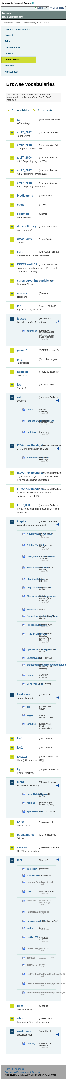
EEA (19, 3)
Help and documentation (18, 29)
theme (30, 675)
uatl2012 (31, 724)
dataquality (24, 239)
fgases (21, 318)
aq (18, 119)
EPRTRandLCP (27, 264)
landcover (24, 694)
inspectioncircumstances (33, 421)
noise (20, 822)
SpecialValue (33, 658)
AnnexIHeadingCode (33, 457)
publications (25, 834)
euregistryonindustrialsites (28, 280)
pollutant (31, 432)
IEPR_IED (23, 505)
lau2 (20, 747)
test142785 (32, 937)
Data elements (12, 47)
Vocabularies (12, 59)
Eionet (18, 23)
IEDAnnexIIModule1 (28, 445)
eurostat (22, 293)
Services (9, 65)
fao (19, 305)
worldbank (24, 1031)
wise (20, 1018)
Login (40, 8)
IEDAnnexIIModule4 (28, 488)
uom (20, 1005)
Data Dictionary (29, 23)
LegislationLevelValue (33, 587)
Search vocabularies (20, 110)
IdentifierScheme (33, 579)
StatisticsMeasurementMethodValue (33, 664)
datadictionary (26, 226)
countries (32, 331)
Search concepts (45, 110)
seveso (22, 847)
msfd (20, 781)
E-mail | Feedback (14, 1069)
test (19, 860)
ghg (19, 359)
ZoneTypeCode (33, 683)
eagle (30, 715)
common (23, 213)
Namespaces (12, 71)
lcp (19, 769)
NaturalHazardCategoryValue (33, 616)
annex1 (31, 409)
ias (19, 384)
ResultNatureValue (33, 634)
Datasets (9, 35)
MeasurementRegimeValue (33, 596)
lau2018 (22, 756)
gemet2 (22, 350)
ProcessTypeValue (33, 624)
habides (22, 371)
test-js (30, 928)
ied (19, 397)
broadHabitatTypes (33, 794)
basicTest (32, 868)
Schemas (10, 53)
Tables (8, 41)
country (31, 1043)
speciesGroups (33, 811)
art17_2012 (24, 170)
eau (29, 891)
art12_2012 (24, 132)
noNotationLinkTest (33, 921)
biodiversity (25, 195)
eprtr (20, 251)
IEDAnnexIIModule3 (28, 472)
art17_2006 (24, 157)
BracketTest (33, 875)
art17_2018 (24, 182)
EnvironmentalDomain (33, 567)
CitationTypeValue (33, 545)
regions (31, 802)
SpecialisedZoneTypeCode (33, 649)
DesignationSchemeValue (33, 556)
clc (28, 706)
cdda (20, 204)
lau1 (20, 738)
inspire (21, 521)
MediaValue (33, 609)
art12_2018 (24, 145)
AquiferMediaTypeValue (33, 533)
